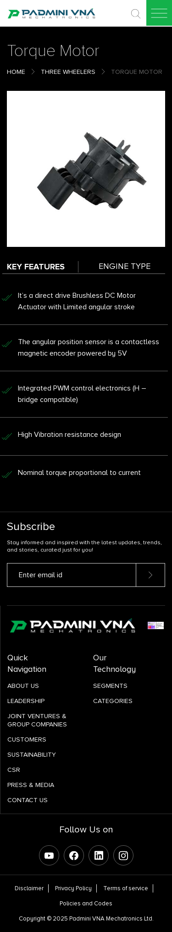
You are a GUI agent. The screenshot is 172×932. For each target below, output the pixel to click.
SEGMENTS (110, 686)
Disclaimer (29, 888)
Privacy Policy (73, 888)
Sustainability (31, 755)
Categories (113, 701)
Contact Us (27, 800)
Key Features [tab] (36, 267)
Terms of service (125, 888)
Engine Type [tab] (124, 266)
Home (16, 72)
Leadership (25, 701)
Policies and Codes (86, 903)
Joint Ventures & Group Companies (37, 720)
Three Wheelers (68, 72)
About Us (23, 686)
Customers (26, 739)
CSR (13, 770)
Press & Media (30, 785)
